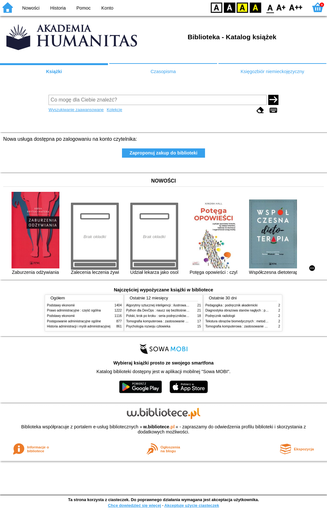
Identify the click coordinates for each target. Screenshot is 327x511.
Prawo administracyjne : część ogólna (74, 310)
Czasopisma (163, 71)
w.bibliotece (159, 426)
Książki (54, 71)
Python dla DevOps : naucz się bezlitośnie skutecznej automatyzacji (174, 310)
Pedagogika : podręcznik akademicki (231, 305)
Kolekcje (114, 109)
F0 (270, 7)
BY (255, 7)
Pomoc (83, 8)
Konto (107, 8)
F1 (281, 7)
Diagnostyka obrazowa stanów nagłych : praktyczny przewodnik (250, 310)
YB (242, 7)
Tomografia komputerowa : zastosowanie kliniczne (162, 321)
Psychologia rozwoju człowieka (148, 326)
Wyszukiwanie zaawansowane (76, 109)
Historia (58, 8)
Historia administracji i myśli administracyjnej (78, 326)
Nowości (31, 8)
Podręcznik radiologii (220, 316)
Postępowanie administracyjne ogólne (74, 321)
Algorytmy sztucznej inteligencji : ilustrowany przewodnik (166, 305)
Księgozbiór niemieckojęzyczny (272, 71)
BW (229, 7)
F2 (296, 7)
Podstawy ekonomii (61, 305)
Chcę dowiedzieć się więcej (134, 505)
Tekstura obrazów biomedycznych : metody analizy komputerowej (252, 321)
